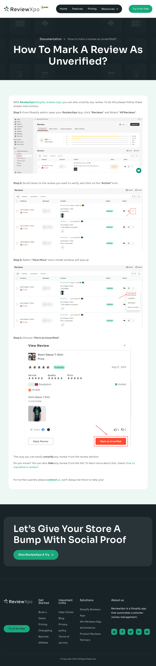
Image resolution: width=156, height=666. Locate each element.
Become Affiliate (43, 639)
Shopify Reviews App (90, 612)
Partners (85, 640)
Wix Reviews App (90, 621)
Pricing (42, 624)
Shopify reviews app (40, 102)
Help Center (66, 612)
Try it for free (140, 8)
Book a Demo (42, 615)
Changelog (45, 630)
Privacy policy (62, 627)
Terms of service (63, 639)
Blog (61, 618)
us (53, 479)
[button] (110, 9)
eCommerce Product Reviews (90, 630)
